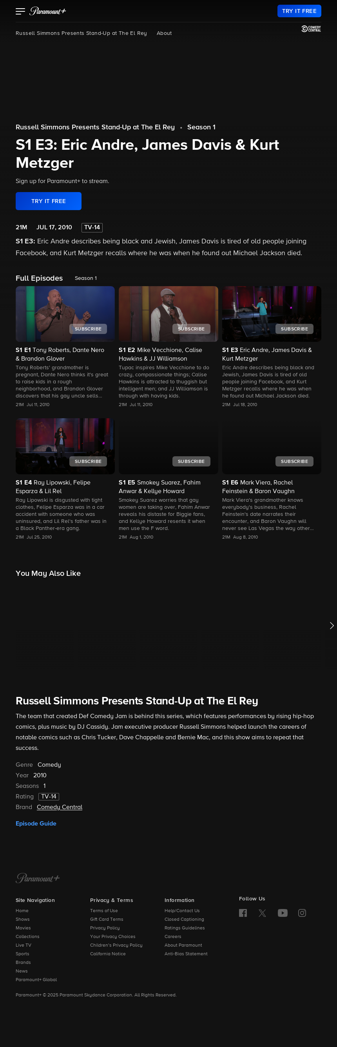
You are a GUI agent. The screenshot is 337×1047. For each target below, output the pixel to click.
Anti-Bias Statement (186, 954)
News (22, 971)
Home (22, 911)
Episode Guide (36, 823)
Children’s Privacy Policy (116, 945)
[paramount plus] (47, 11)
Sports (22, 954)
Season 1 (201, 127)
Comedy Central (59, 807)
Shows (23, 919)
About (164, 33)
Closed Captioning (184, 919)
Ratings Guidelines (185, 928)
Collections (28, 936)
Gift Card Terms (106, 919)
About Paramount (183, 945)
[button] (20, 12)
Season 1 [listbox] (86, 278)
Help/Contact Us (182, 911)
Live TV (23, 945)
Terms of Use (104, 911)
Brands (23, 962)
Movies (23, 928)
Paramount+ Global (36, 980)
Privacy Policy (105, 928)
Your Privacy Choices (113, 936)
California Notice (108, 954)
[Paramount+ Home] (38, 879)
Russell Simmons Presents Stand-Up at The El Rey (81, 33)
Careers (173, 936)
